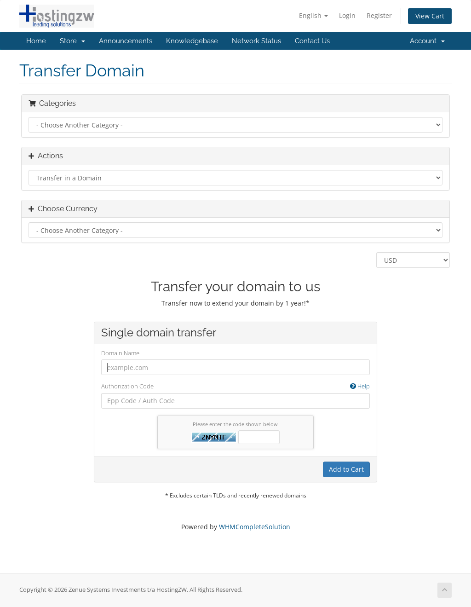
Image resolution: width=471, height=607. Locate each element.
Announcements (125, 41)
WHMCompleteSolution (254, 526)
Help (360, 386)
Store (72, 41)
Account (427, 41)
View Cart (429, 16)
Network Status (256, 41)
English (313, 15)
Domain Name (120, 353)
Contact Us (312, 41)
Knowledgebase (192, 41)
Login (347, 15)
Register (379, 15)
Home (36, 41)
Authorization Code (235, 386)
